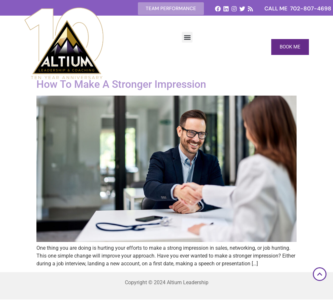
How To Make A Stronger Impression (121, 84)
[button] (187, 37)
